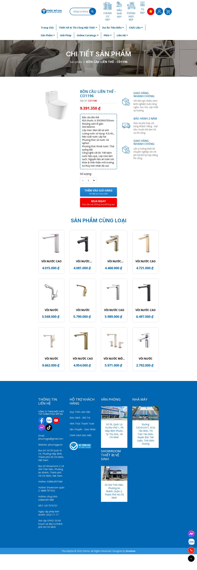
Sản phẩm (48, 35)
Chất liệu (136, 27)
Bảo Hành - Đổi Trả (80, 417)
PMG (108, 35)
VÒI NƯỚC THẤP (83, 261)
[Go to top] (191, 558)
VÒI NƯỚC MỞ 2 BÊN (114, 358)
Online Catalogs (87, 35)
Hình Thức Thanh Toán (82, 423)
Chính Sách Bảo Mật (80, 435)
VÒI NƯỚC (51, 310)
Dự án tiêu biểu (113, 27)
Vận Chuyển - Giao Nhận (83, 429)
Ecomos (130, 551)
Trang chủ (47, 27)
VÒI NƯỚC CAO (51, 261)
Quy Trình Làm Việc (80, 411)
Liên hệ (122, 35)
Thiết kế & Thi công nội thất (78, 27)
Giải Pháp (65, 35)
